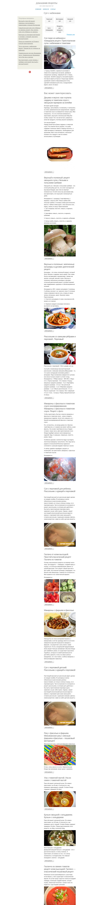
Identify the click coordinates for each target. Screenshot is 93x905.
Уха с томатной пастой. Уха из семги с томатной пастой (57, 779)
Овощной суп (70, 20)
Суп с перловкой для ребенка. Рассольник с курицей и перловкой (59, 489)
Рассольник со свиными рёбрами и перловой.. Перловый (60, 337)
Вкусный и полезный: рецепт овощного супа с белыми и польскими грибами (57, 180)
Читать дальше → (49, 87)
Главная (38, 9)
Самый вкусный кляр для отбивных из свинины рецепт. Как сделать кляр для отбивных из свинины (30, 30)
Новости (46, 9)
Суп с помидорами (49, 29)
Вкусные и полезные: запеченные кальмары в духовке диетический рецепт (59, 266)
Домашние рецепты (46, 3)
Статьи (52, 9)
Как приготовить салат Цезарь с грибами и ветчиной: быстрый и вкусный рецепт (28, 62)
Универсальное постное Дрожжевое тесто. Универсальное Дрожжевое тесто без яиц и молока (30, 55)
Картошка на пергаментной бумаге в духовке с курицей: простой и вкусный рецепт (29, 36)
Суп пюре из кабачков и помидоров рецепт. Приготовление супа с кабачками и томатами (59, 40)
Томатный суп (49, 20)
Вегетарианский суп (59, 20)
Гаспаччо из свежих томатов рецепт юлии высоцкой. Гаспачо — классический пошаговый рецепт (60, 869)
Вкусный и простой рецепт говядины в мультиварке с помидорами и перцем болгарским (29, 23)
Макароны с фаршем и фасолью (59, 610)
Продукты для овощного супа (60, 29)
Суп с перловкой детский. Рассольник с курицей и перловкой (59, 668)
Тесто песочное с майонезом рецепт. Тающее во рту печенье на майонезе (29, 48)
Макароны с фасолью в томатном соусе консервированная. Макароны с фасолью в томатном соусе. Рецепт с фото (59, 407)
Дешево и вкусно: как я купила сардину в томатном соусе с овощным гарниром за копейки (58, 100)
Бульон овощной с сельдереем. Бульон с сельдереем (58, 816)
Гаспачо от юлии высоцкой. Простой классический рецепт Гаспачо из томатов (57, 557)
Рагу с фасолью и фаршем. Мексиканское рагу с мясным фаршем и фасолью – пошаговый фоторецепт (59, 737)
